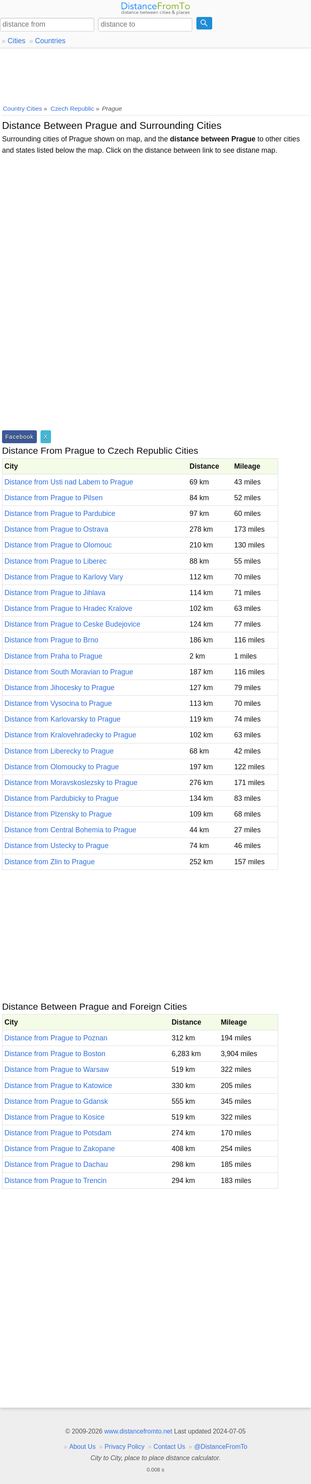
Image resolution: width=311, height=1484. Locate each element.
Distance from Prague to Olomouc (58, 545)
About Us (82, 1446)
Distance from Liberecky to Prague (59, 751)
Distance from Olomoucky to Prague (61, 767)
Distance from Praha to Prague (53, 656)
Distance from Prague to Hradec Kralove (68, 608)
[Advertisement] (155, 75)
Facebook (19, 437)
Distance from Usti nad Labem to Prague (68, 482)
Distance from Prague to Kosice (54, 1117)
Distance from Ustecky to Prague (56, 846)
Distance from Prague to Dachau (56, 1164)
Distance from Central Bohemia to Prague (70, 830)
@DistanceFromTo (220, 1446)
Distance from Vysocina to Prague (58, 703)
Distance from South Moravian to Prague (68, 672)
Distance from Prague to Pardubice (59, 513)
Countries (50, 41)
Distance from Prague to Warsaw (56, 1069)
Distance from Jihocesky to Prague (59, 688)
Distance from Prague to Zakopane (59, 1149)
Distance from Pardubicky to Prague (61, 798)
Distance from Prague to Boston (54, 1054)
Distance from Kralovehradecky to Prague (70, 735)
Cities (17, 41)
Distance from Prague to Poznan (55, 1038)
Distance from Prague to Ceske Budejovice (72, 624)
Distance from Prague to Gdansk (56, 1101)
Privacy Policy (124, 1446)
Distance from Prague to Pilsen (53, 498)
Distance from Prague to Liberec (55, 561)
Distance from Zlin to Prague (49, 862)
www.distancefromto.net (138, 1431)
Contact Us (169, 1446)
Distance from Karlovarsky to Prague (62, 719)
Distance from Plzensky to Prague (58, 814)
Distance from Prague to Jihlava (54, 593)
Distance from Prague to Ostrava (56, 529)
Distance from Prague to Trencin (55, 1181)
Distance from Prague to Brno (51, 640)
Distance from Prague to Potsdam (57, 1133)
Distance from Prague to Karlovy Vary (63, 577)
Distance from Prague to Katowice (58, 1086)
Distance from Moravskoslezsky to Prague (71, 783)
